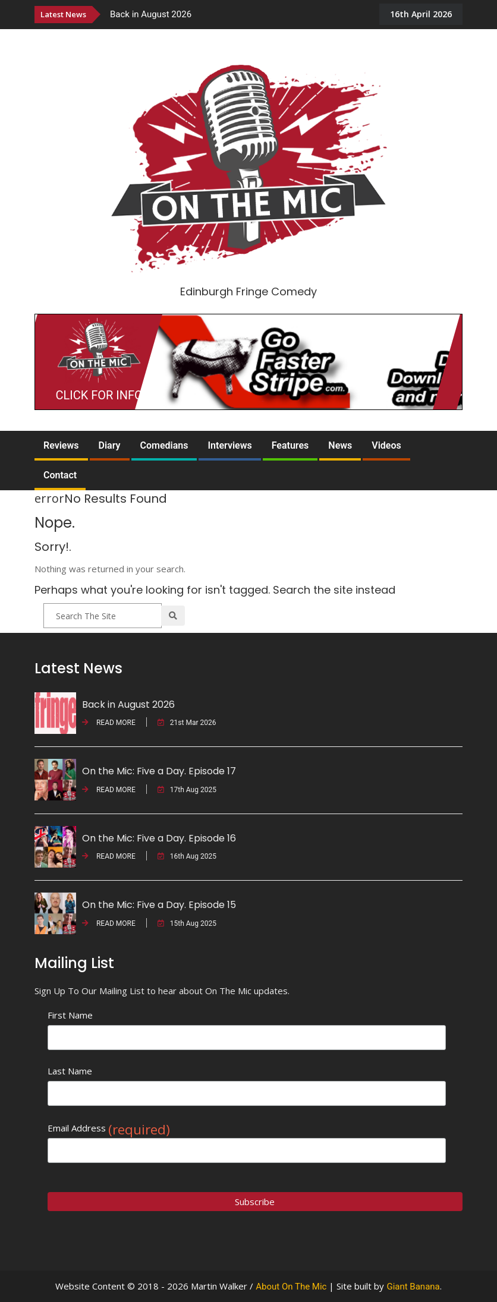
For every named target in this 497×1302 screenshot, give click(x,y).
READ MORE (109, 722)
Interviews (229, 445)
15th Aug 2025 (187, 923)
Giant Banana (412, 1286)
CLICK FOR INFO (99, 395)
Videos (386, 445)
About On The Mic (291, 1286)
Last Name (70, 1071)
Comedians (164, 445)
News (340, 445)
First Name (70, 1015)
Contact (60, 475)
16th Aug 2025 (187, 856)
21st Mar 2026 (187, 722)
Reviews (61, 445)
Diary (110, 445)
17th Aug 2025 (187, 790)
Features (290, 445)
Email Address (109, 1128)
